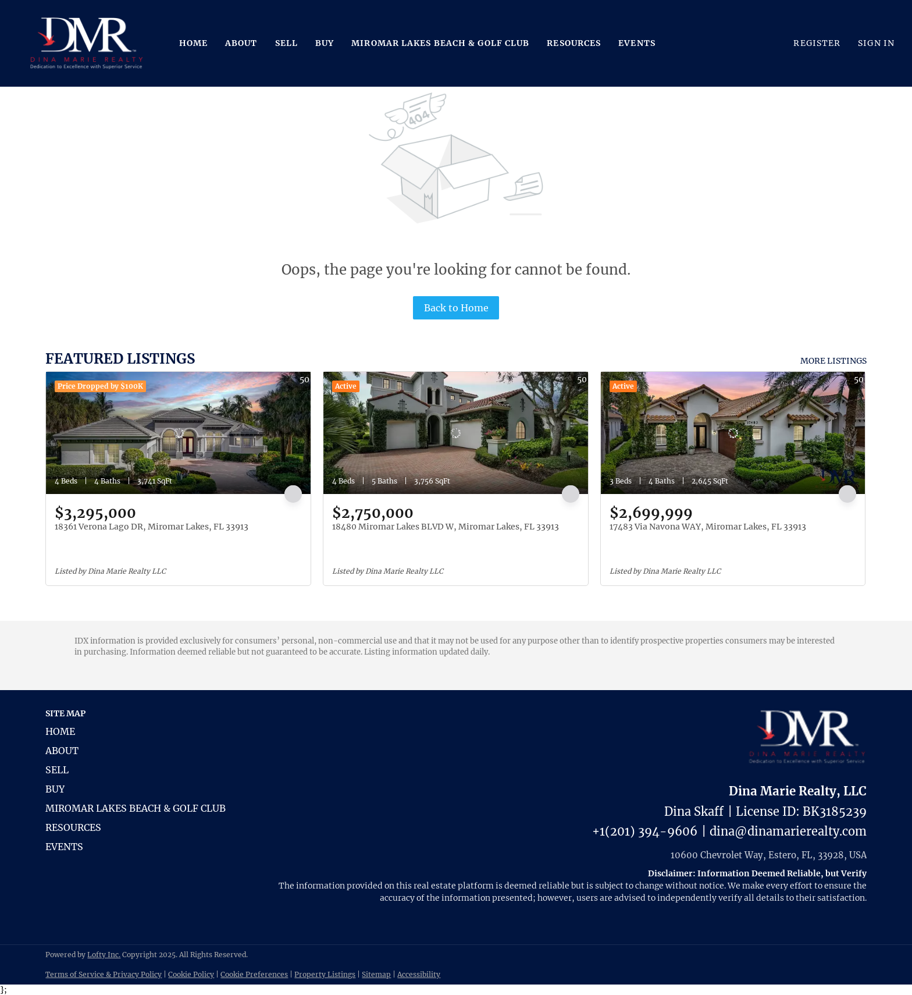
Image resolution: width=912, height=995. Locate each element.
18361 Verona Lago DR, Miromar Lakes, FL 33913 (151, 526)
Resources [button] (574, 43)
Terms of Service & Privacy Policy (103, 974)
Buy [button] (324, 43)
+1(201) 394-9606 (644, 831)
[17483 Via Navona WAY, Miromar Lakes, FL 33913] (733, 433)
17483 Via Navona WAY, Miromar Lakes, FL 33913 (708, 526)
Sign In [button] (876, 43)
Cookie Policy (191, 974)
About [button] (241, 43)
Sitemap (376, 974)
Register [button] (816, 43)
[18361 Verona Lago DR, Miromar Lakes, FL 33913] (178, 433)
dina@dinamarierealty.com (788, 831)
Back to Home (456, 308)
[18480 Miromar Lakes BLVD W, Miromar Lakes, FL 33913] (455, 433)
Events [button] (637, 43)
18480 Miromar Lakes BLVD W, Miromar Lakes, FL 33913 (445, 526)
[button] (86, 43)
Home (193, 43)
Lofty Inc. (103, 954)
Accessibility (418, 974)
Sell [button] (286, 43)
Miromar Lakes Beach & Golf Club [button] (440, 43)
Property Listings (324, 974)
